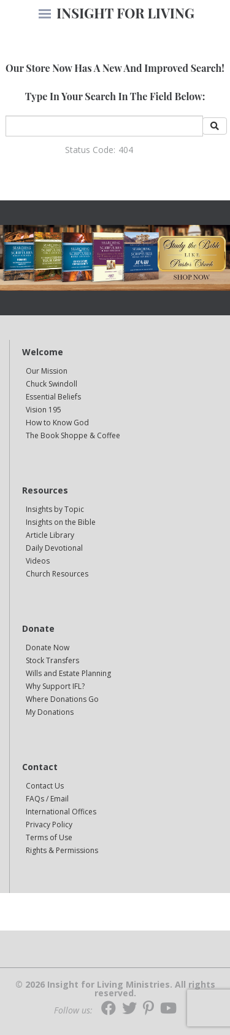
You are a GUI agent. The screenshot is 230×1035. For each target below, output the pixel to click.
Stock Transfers (52, 660)
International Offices (61, 811)
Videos (38, 561)
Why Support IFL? (55, 686)
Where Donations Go (62, 699)
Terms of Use (49, 837)
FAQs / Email (47, 798)
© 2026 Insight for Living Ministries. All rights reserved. (115, 989)
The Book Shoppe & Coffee (73, 435)
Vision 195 (43, 409)
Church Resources (57, 574)
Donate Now (47, 647)
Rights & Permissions (62, 850)
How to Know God (57, 422)
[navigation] (45, 14)
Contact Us (45, 786)
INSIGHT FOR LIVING (125, 13)
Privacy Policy (49, 824)
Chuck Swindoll (51, 384)
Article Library (50, 535)
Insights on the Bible (61, 522)
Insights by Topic (55, 509)
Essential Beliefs (53, 397)
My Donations (50, 712)
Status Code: (90, 149)
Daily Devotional (54, 548)
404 (125, 149)
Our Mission (46, 371)
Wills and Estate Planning (68, 673)
